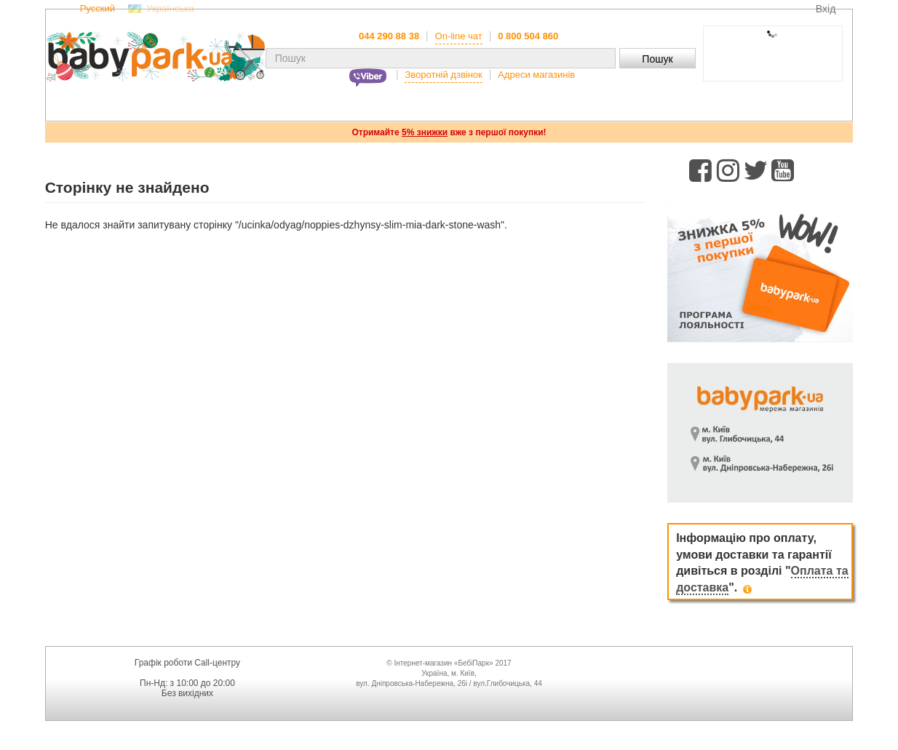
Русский (97, 9)
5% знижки (425, 132)
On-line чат (458, 36)
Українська (170, 9)
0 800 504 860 (528, 36)
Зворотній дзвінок (443, 74)
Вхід (825, 9)
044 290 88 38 (389, 36)
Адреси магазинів (536, 74)
